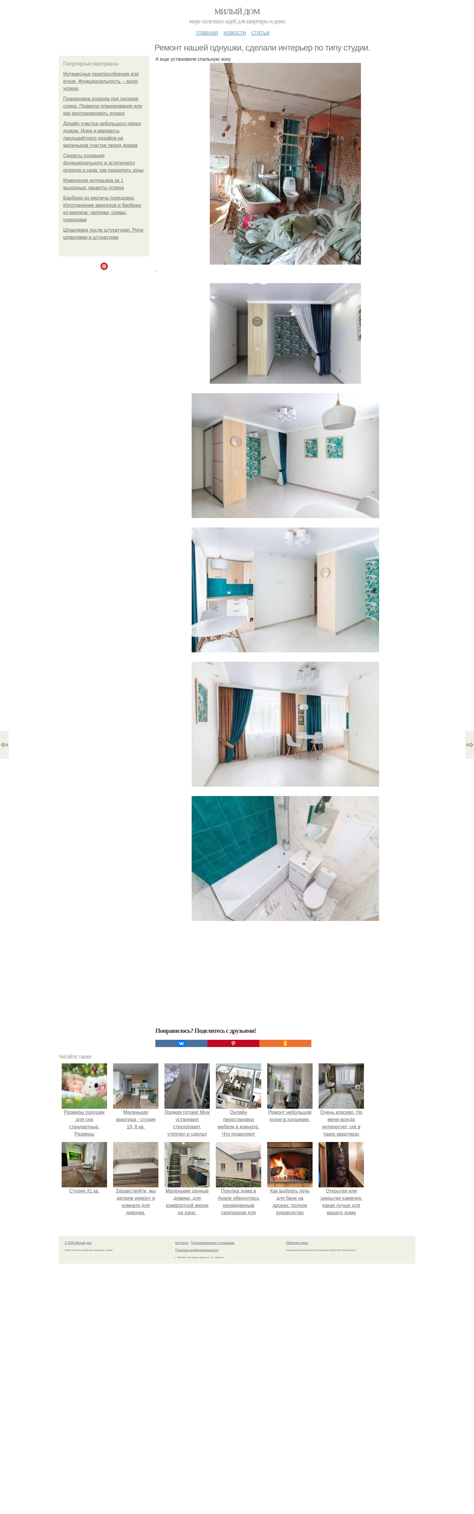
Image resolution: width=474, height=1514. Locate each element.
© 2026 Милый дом (78, 1243)
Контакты (181, 1243)
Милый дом (237, 11)
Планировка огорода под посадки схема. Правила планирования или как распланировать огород (102, 106)
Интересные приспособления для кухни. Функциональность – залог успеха (101, 81)
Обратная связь (297, 1243)
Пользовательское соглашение (213, 1243)
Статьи (260, 32)
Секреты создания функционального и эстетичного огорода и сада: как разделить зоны (103, 163)
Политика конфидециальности (196, 1250)
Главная (207, 32)
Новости (234, 32)
